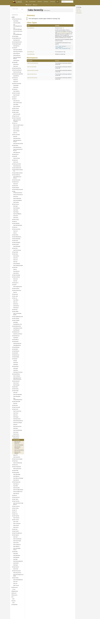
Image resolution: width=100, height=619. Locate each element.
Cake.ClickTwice (16, 100)
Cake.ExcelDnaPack (17, 198)
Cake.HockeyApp (16, 275)
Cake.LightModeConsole (18, 316)
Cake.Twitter (15, 521)
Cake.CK (15, 96)
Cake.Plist (15, 403)
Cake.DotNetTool (16, 174)
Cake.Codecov (16, 108)
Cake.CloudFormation (17, 102)
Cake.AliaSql (15, 20)
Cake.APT (15, 47)
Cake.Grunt (15, 259)
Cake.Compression (17, 118)
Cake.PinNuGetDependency (17, 399)
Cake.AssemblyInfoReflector (17, 58)
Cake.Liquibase (16, 318)
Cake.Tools (15, 513)
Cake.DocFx (15, 160)
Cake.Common (16, 116)
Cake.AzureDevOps (17, 68)
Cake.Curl (15, 132)
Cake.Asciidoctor (16, 53)
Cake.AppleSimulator (17, 42)
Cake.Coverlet (16, 128)
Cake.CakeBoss (16, 91)
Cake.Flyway (15, 217)
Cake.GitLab (15, 240)
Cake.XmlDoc (16, 577)
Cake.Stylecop (16, 493)
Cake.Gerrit (15, 231)
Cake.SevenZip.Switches (17, 452)
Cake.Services (16, 437)
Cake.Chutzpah (16, 95)
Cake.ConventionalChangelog (17, 120)
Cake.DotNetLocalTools (18, 172)
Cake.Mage (15, 322)
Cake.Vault (15, 536)
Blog (27, 1)
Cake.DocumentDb (17, 164)
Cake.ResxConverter (17, 426)
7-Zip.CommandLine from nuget (64, 32)
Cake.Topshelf (16, 515)
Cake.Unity (15, 529)
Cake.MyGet (15, 349)
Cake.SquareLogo (16, 482)
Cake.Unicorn (15, 527)
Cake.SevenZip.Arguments (17, 442)
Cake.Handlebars (16, 263)
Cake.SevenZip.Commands (17, 447)
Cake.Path (15, 392)
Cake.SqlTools (16, 480)
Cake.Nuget (15, 368)
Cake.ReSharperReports (18, 420)
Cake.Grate (15, 257)
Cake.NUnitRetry (16, 374)
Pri (13, 596)
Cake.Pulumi (15, 413)
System (14, 600)
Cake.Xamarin (16, 566)
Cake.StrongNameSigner (18, 489)
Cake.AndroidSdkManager (17, 34)
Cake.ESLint (15, 196)
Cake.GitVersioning (17, 250)
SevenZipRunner (30, 51)
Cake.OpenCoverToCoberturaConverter (17, 378)
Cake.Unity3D (16, 531)
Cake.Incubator (16, 288)
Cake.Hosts (15, 278)
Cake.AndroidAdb (16, 22)
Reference (40, 1)
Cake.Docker (15, 162)
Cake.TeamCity (16, 501)
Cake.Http (15, 280)
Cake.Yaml (15, 581)
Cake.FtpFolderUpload (17, 225)
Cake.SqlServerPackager (18, 478)
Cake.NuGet (15, 370)
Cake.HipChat (16, 273)
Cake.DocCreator (16, 158)
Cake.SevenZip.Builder (18, 444)
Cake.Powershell (16, 407)
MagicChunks (15, 591)
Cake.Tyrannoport (16, 523)
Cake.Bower (15, 81)
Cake (13, 17)
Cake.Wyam (15, 565)
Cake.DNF (15, 156)
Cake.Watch (15, 553)
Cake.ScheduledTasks (17, 430)
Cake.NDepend (16, 351)
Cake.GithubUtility (16, 238)
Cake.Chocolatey (16, 93)
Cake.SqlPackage (16, 474)
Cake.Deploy (15, 145)
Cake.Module (15, 341)
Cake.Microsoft (16, 331)
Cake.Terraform (16, 506)
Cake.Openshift (16, 381)
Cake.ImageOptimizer (17, 286)
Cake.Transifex (16, 517)
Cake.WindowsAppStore (18, 561)
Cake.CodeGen (16, 110)
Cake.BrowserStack (17, 83)
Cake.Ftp (15, 221)
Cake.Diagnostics (16, 152)
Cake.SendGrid (16, 436)
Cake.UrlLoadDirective (17, 533)
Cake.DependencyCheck (18, 143)
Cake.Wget (15, 559)
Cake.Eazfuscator (16, 179)
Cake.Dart (15, 136)
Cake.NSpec (15, 364)
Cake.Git (15, 232)
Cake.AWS (15, 62)
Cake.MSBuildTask (17, 345)
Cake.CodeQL (16, 112)
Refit (13, 598)
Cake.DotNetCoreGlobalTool (18, 170)
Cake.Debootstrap (16, 138)
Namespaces (79, 12)
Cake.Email (15, 183)
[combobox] (67, 2)
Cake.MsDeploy (16, 347)
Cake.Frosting (16, 219)
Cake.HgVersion (16, 271)
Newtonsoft (14, 595)
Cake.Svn (15, 495)
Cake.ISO (15, 292)
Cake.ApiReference (17, 38)
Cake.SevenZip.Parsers (19, 450)
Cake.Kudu (15, 309)
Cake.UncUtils (16, 525)
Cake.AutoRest (16, 60)
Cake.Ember (15, 185)
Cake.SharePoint (16, 457)
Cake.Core (15, 123)
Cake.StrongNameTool (17, 491)
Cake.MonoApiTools (17, 343)
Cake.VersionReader (17, 538)
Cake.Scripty (15, 432)
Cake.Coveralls (16, 126)
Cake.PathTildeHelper (17, 394)
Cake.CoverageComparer (18, 125)
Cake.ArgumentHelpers (18, 51)
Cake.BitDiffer (16, 75)
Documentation (32, 1)
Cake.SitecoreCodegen (17, 459)
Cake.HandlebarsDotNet (18, 265)
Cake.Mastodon (16, 330)
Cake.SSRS (15, 485)
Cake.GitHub (15, 234)
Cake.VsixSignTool (17, 544)
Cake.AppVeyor (16, 45)
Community (52, 1)
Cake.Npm (15, 358)
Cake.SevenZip (16, 439)
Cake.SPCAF (15, 470)
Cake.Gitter (15, 248)
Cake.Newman (16, 354)
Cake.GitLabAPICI (16, 242)
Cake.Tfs (15, 510)
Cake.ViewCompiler (17, 540)
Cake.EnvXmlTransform (18, 194)
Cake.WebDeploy (16, 555)
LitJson (13, 589)
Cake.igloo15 (15, 282)
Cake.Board (15, 77)
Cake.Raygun (15, 416)
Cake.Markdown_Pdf (17, 324)
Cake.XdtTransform (17, 572)
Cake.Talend (15, 499)
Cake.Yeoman (16, 585)
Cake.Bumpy (15, 87)
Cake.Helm (15, 267)
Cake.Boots (15, 79)
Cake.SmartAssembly (17, 462)
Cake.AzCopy (16, 64)
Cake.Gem (15, 227)
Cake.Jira (15, 298)
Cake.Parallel (15, 390)
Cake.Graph (15, 254)
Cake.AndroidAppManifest (17, 25)
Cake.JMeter (15, 300)
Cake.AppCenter (16, 40)
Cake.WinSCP (16, 563)
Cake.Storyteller (16, 487)
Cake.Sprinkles (16, 472)
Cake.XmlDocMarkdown (18, 579)
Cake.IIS (14, 284)
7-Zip (63, 28)
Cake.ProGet (15, 409)
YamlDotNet (14, 604)
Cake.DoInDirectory (17, 165)
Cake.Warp (15, 551)
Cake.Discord (15, 154)
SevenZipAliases (30, 28)
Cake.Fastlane (16, 202)
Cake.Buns (15, 89)
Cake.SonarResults (17, 466)
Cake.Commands (16, 114)
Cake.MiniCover (16, 335)
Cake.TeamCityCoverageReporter (18, 504)
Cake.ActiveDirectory (17, 19)
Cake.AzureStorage (17, 72)
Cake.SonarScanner (17, 468)
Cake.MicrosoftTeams (17, 333)
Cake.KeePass (16, 305)
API (57, 1)
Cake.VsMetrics (16, 546)
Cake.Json (15, 301)
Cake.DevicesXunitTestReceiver (17, 150)
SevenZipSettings (31, 54)
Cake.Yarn (15, 583)
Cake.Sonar (15, 464)
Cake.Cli (14, 98)
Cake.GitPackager (16, 246)
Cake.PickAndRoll (16, 396)
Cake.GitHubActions (17, 236)
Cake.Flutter (15, 215)
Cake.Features (16, 204)
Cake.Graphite (16, 255)
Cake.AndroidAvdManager (17, 28)
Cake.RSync (15, 428)
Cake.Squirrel (16, 483)
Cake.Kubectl (15, 307)
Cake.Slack (15, 460)
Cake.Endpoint (16, 187)
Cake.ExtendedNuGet (17, 200)
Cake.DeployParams (17, 147)
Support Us (28, 4)
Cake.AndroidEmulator (17, 31)
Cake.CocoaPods (16, 106)
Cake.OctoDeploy (16, 376)
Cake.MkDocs (16, 339)
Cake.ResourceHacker (17, 422)
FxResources (15, 587)
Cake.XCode (15, 568)
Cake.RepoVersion (17, 418)
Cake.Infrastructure (17, 290)
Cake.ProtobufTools (17, 411)
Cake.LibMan (15, 311)
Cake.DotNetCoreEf (17, 167)
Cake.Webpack (16, 557)
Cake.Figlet (15, 206)
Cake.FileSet (15, 209)
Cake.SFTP (15, 455)
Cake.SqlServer (16, 476)
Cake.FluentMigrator (17, 213)
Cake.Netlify (15, 353)
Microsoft (14, 593)
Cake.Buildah (15, 85)
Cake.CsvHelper (16, 130)
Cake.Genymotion (16, 229)
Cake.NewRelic (16, 356)
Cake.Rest (15, 424)
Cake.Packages (16, 384)
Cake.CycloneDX (16, 134)
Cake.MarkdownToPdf (17, 328)
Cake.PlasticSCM (16, 401)
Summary (78, 9)
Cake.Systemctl (16, 497)
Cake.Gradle (15, 252)
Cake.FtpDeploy (16, 223)
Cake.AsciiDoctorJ (17, 55)
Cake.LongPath (16, 320)
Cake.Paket (15, 386)
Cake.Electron (16, 181)
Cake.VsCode (16, 542)
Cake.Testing (15, 508)
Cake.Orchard (16, 383)
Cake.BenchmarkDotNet (18, 73)
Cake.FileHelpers (16, 208)
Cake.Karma (15, 303)
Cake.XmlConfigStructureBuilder (18, 575)
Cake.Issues (15, 294)
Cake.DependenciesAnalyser (17, 141)
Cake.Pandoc (15, 388)
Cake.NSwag (15, 366)
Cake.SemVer (16, 434)
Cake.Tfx (15, 512)
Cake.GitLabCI (16, 244)
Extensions (46, 1)
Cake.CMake (15, 104)
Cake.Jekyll (15, 296)
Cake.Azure (15, 66)
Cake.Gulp (15, 261)
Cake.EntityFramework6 (18, 189)
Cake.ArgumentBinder (17, 49)
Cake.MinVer (15, 337)
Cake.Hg (15, 269)
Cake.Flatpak (15, 211)
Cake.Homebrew (16, 277)
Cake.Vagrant (16, 535)
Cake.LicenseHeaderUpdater (17, 314)
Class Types (78, 10)
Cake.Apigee (15, 36)
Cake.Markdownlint (17, 326)
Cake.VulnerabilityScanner (16, 549)
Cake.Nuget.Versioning (17, 372)
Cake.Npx (15, 360)
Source (35, 4)
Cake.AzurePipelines (17, 70)
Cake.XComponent (17, 570)
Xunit (13, 602)
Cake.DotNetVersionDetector (17, 177)
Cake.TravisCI (16, 519)
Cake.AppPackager (17, 43)
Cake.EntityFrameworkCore (17, 192)
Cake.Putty (15, 414)
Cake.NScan (15, 362)
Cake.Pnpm (15, 405)
